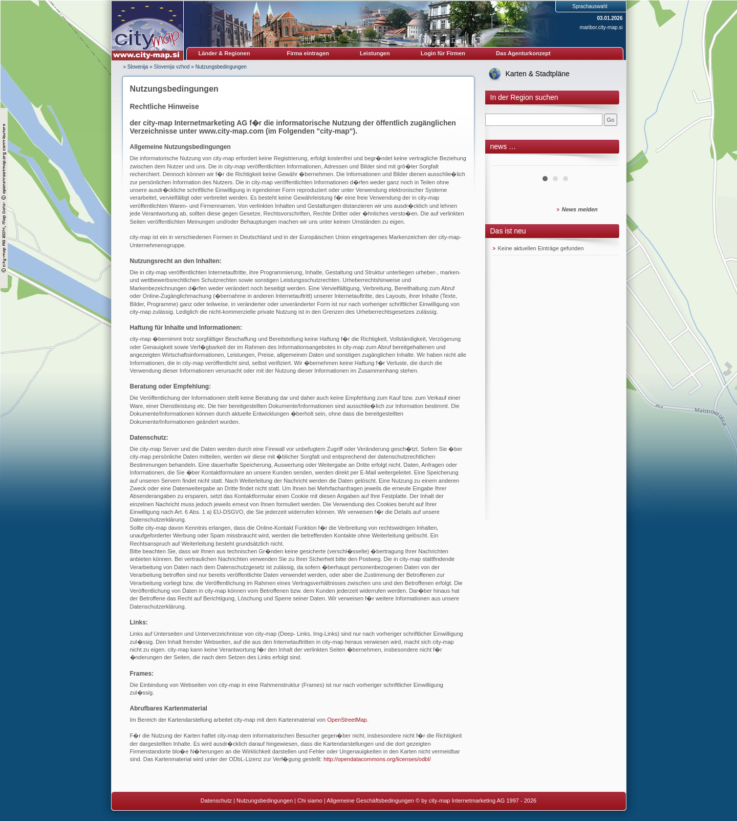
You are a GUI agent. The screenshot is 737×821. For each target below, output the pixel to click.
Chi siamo (309, 800)
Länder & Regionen (224, 53)
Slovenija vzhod (172, 67)
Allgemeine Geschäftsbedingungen (370, 800)
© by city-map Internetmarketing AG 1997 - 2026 (476, 800)
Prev (506, 162)
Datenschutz (216, 800)
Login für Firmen (443, 53)
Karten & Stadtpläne (538, 74)
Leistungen (375, 53)
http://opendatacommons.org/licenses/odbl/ (377, 759)
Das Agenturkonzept (523, 53)
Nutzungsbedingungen (221, 67)
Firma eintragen (308, 53)
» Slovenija (135, 67)
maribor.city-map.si (601, 27)
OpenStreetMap (347, 720)
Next (605, 162)
